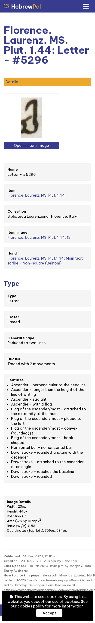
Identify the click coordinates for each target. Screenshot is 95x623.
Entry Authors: (16, 571)
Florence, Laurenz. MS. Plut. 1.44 (36, 195)
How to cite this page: (22, 575)
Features (15, 380)
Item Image (17, 232)
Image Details (19, 502)
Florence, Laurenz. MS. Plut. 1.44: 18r (39, 237)
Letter (13, 317)
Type (11, 296)
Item (11, 190)
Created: (11, 561)
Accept (49, 613)
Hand (12, 253)
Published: (12, 556)
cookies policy (31, 606)
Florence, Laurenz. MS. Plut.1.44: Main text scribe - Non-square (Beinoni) (45, 260)
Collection (16, 211)
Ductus (13, 359)
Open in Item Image (31, 145)
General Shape (20, 338)
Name (12, 169)
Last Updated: (15, 566)
